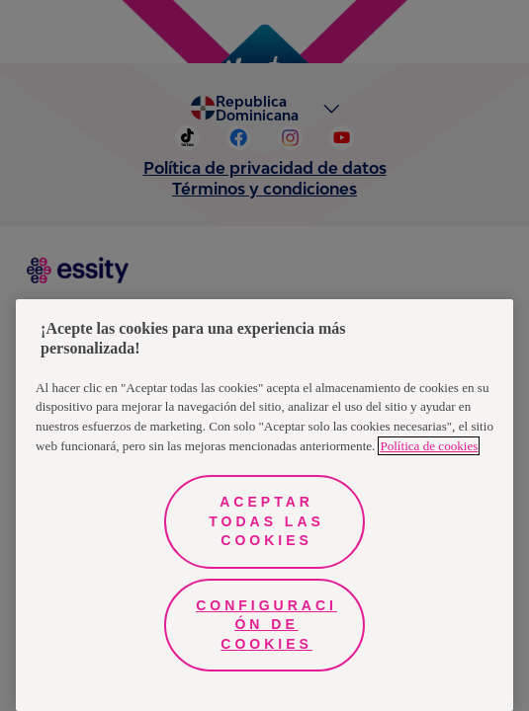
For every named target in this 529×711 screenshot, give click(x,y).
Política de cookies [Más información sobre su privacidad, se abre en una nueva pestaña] (429, 445)
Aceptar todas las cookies (266, 521)
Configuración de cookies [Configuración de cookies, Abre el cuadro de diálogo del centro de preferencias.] (266, 624)
